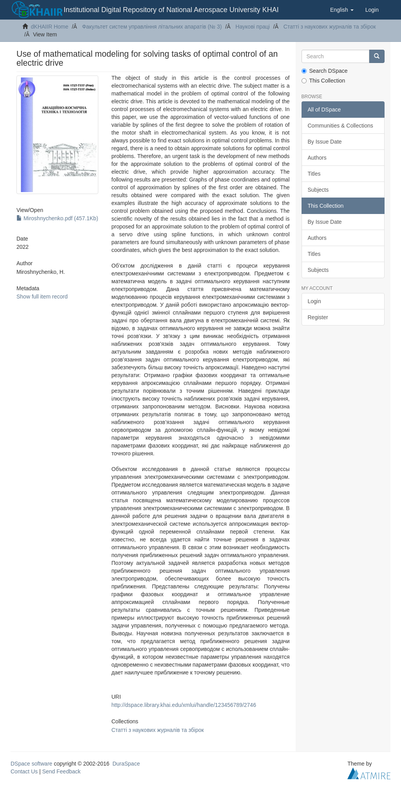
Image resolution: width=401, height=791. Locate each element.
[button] (341, 10)
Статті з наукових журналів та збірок (330, 26)
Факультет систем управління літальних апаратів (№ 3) (152, 26)
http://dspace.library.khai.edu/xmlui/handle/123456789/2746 (184, 705)
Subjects (318, 190)
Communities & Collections (340, 125)
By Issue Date (325, 141)
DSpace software (31, 763)
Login (314, 301)
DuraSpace (126, 763)
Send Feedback (61, 771)
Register (318, 317)
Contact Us (24, 771)
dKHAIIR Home (50, 26)
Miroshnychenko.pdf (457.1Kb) (57, 218)
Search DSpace (325, 71)
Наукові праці (252, 26)
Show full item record (42, 296)
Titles (314, 174)
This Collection (323, 80)
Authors (317, 158)
